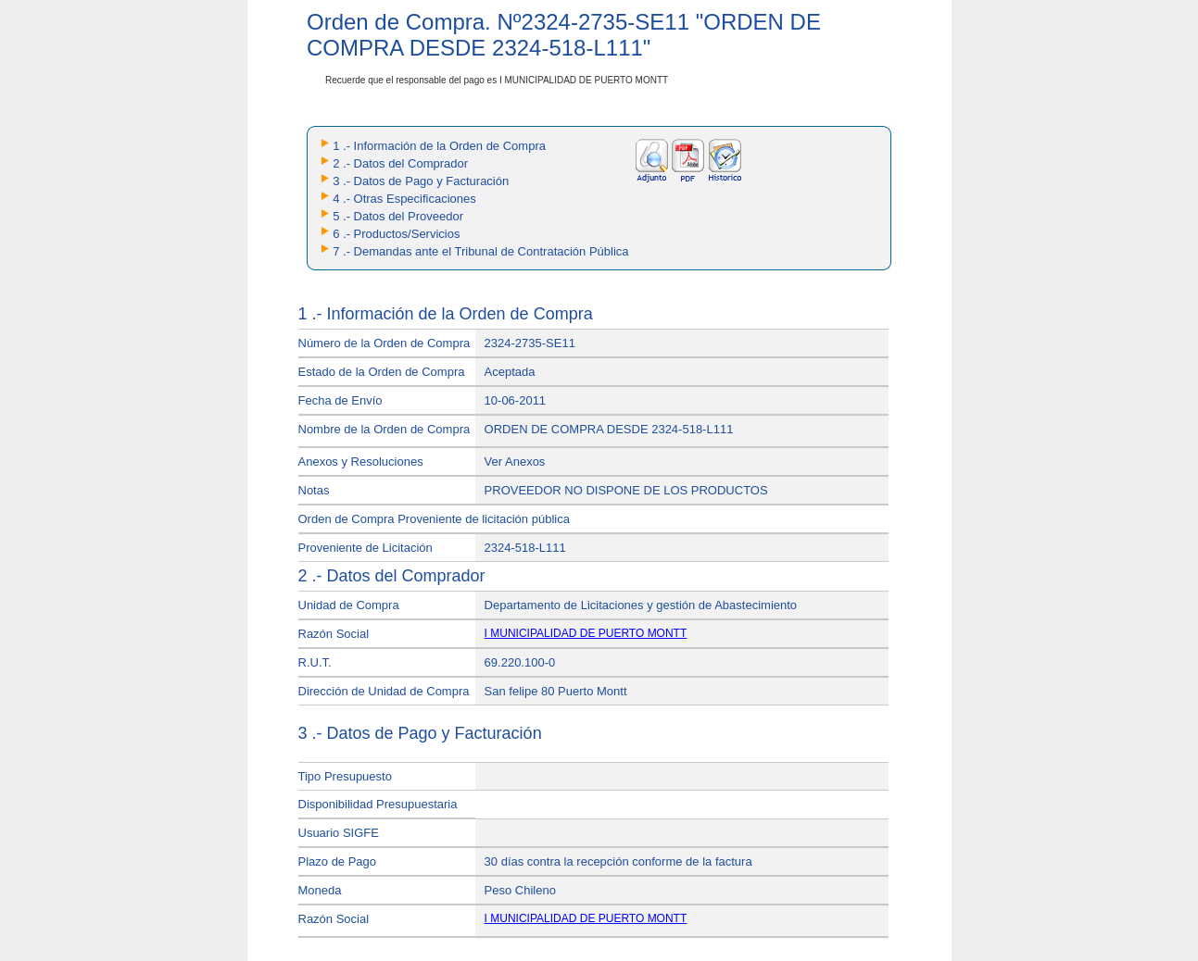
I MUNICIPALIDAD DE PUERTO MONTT (586, 633)
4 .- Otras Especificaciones (404, 199)
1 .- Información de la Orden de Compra (439, 146)
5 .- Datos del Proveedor (398, 216)
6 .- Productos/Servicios (396, 234)
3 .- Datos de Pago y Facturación (421, 181)
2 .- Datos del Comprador (400, 163)
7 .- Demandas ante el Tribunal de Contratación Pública (480, 251)
